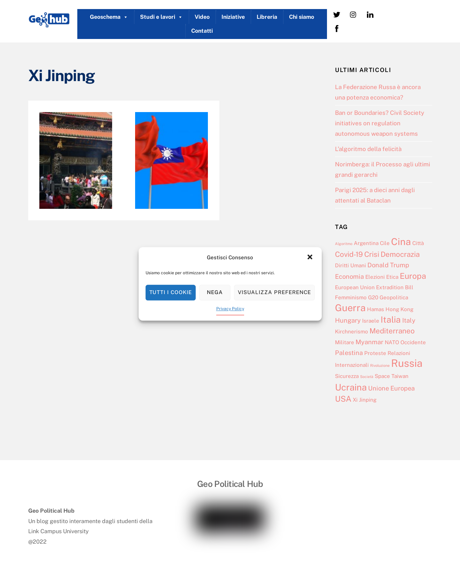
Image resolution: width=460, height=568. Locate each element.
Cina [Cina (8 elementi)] (401, 241)
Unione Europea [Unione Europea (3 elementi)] (391, 388)
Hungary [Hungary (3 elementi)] (348, 320)
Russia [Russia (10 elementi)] (406, 363)
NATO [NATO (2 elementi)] (392, 342)
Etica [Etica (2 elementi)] (392, 277)
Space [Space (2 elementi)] (382, 376)
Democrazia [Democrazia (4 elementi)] (400, 254)
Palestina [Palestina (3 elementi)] (349, 352)
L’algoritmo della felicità (368, 148)
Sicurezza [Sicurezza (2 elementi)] (347, 376)
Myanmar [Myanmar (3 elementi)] (369, 342)
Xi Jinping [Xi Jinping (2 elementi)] (364, 400)
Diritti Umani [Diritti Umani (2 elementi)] (350, 265)
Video (202, 17)
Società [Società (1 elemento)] (366, 376)
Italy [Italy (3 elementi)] (408, 320)
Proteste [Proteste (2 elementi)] (375, 353)
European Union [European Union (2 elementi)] (355, 287)
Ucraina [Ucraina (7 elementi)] (351, 387)
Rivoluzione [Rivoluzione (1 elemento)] (380, 365)
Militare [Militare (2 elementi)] (344, 342)
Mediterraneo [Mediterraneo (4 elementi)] (392, 330)
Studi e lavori (161, 17)
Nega (215, 292)
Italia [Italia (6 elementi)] (391, 320)
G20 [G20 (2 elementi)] (373, 297)
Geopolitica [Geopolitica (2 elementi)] (394, 297)
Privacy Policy (230, 308)
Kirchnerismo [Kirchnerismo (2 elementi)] (351, 331)
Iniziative (233, 17)
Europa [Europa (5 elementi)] (413, 276)
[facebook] (337, 28)
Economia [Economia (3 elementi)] (349, 276)
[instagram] (353, 14)
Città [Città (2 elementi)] (418, 243)
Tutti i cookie (170, 292)
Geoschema (109, 17)
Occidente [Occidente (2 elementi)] (413, 342)
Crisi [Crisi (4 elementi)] (371, 254)
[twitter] (337, 14)
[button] (310, 257)
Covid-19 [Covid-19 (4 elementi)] (349, 254)
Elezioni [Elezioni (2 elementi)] (375, 277)
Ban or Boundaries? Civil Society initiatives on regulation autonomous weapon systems (379, 123)
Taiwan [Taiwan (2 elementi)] (399, 376)
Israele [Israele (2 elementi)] (370, 321)
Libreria (267, 17)
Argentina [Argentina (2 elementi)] (366, 243)
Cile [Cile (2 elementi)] (385, 243)
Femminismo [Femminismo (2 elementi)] (351, 297)
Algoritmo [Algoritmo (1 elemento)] (343, 244)
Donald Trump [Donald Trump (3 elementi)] (388, 265)
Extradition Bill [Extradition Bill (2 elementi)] (394, 287)
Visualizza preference (274, 292)
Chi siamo (301, 17)
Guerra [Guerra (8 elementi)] (350, 307)
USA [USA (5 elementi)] (343, 398)
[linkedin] (370, 14)
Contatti (202, 30)
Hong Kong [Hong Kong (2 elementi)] (399, 309)
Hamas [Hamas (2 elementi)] (375, 309)
